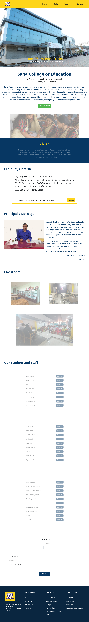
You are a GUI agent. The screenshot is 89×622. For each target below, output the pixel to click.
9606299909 (70, 598)
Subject (11, 552)
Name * (11, 543)
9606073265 (70, 605)
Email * (48, 543)
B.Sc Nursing (50, 608)
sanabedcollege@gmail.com (76, 608)
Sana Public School (52, 598)
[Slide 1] (41, 65)
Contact (80, 4)
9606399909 (70, 601)
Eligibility (55, 4)
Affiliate (71, 200)
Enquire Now (44, 106)
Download (57, 378)
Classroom (67, 4)
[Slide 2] (44, 65)
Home (44, 4)
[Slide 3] (47, 65)
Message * (12, 560)
